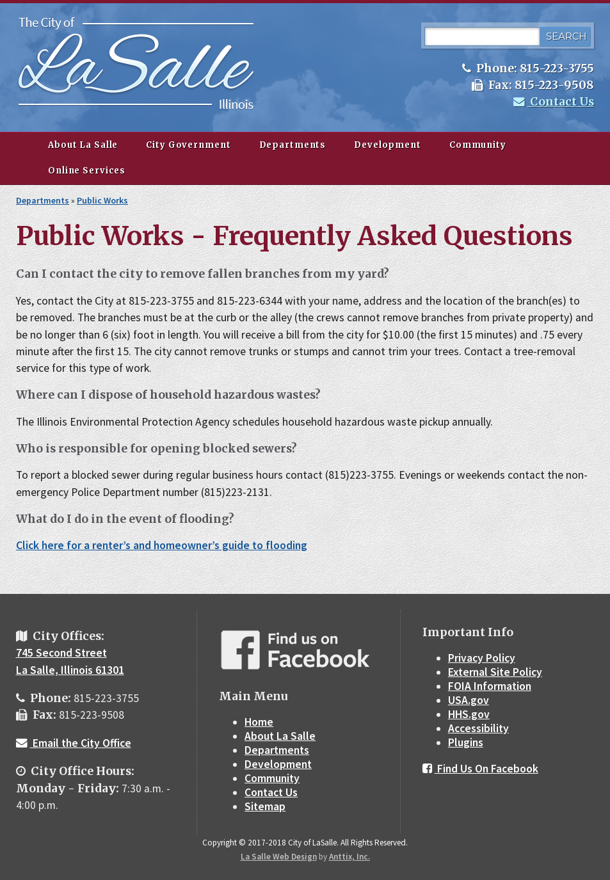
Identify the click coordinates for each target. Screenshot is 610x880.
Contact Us (553, 102)
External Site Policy (495, 672)
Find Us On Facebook (480, 769)
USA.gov (468, 700)
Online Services (86, 170)
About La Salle (83, 145)
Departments (292, 145)
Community (477, 145)
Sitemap (265, 806)
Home (259, 722)
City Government (188, 145)
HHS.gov (469, 714)
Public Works (102, 200)
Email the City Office (73, 743)
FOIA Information (489, 686)
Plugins (465, 742)
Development (387, 145)
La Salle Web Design (279, 856)
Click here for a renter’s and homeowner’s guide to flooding (161, 545)
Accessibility (478, 728)
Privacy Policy (481, 658)
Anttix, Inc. (349, 856)
